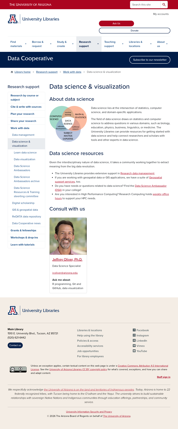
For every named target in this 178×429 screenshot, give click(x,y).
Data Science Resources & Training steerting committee (26, 192)
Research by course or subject (25, 97)
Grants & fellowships (23, 230)
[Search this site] (145, 4)
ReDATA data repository (26, 216)
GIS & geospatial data (25, 210)
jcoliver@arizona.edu (65, 273)
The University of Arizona (116, 416)
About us (161, 44)
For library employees (90, 356)
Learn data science (25, 152)
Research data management (137, 173)
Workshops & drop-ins (24, 237)
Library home (23, 72)
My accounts (161, 14)
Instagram (143, 335)
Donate (135, 30)
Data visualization (24, 159)
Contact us (15, 345)
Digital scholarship (23, 203)
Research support (85, 44)
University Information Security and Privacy (89, 411)
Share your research (23, 121)
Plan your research (22, 114)
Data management (23, 135)
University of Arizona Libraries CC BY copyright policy (78, 369)
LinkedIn (142, 340)
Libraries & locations (135, 44)
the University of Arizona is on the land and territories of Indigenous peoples (89, 389)
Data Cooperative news (26, 223)
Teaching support (109, 44)
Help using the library (90, 335)
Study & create (62, 44)
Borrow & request (37, 44)
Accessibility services (90, 346)
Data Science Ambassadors (22, 168)
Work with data (72, 72)
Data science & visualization (21, 144)
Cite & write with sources (26, 107)
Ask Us (116, 23)
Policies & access (87, 340)
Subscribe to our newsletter (150, 60)
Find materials (16, 44)
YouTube (142, 351)
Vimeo (141, 346)
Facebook (143, 330)
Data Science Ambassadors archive (27, 179)
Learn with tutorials (23, 244)
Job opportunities (88, 351)
